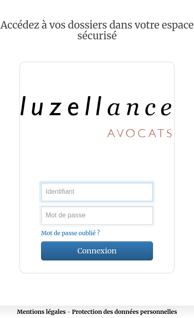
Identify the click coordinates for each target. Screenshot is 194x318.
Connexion (97, 250)
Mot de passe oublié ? (70, 233)
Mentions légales (41, 312)
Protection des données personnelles (124, 312)
